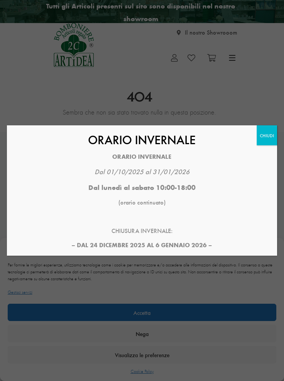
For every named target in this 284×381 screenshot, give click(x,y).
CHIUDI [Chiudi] (267, 135)
